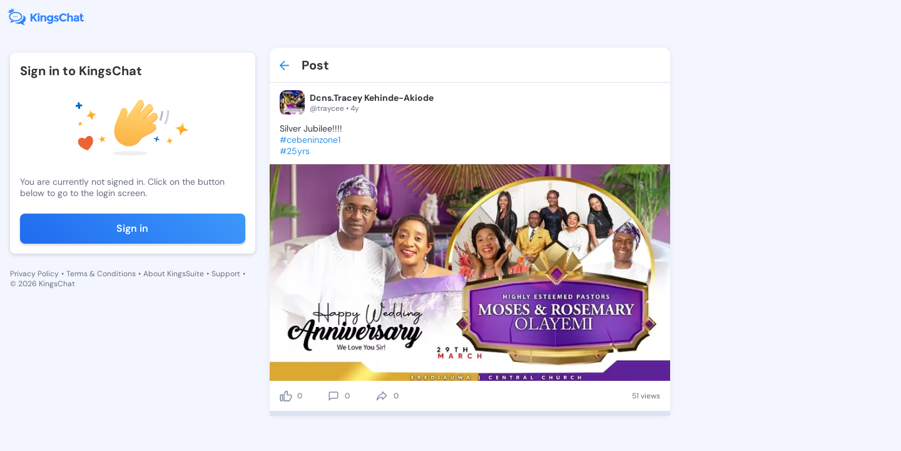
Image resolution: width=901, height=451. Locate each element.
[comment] (333, 396)
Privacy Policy (34, 274)
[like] (286, 396)
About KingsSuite (173, 274)
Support (225, 274)
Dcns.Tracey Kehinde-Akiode (372, 97)
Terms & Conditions (101, 274)
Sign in (132, 228)
